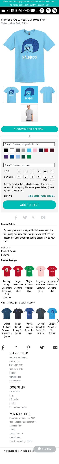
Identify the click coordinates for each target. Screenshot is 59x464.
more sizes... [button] (48, 195)
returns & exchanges (18, 357)
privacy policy (15, 380)
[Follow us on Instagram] (15, 347)
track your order (16, 369)
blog (11, 395)
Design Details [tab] (8, 224)
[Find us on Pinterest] (28, 347)
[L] (32, 176)
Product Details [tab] (8, 251)
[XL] (39, 176)
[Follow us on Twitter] (42, 347)
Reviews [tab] (5, 255)
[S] (19, 176)
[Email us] (55, 347)
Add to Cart (29, 205)
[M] (25, 176)
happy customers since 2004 (22, 418)
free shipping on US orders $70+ (23, 422)
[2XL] (45, 176)
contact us (14, 361)
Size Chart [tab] (6, 247)
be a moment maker (18, 407)
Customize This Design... (29, 129)
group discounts (16, 433)
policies (12, 373)
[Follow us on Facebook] (3, 347)
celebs (12, 403)
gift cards (13, 399)
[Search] (49, 10)
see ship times (15, 425)
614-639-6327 (16, 365)
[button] (11, 94)
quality (12, 429)
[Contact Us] (42, 10)
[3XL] (52, 176)
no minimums (15, 437)
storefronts (14, 391)
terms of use (15, 377)
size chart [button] (33, 195)
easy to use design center (20, 441)
